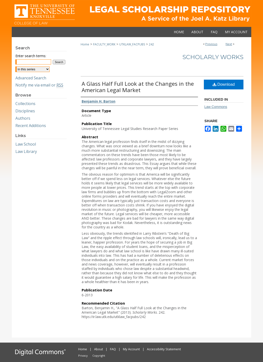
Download (224, 84)
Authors (22, 118)
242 (151, 44)
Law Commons (215, 107)
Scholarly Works (212, 57)
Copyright (98, 355)
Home (85, 44)
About (98, 349)
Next (229, 44)
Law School (25, 144)
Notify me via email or (39, 85)
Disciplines (25, 111)
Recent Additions (30, 125)
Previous (211, 44)
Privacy (83, 355)
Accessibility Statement (164, 349)
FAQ (113, 349)
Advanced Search (30, 78)
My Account (131, 349)
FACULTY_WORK (104, 44)
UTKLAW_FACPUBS (132, 44)
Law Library (26, 151)
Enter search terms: (30, 55)
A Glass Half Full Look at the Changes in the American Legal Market (138, 87)
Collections (25, 103)
